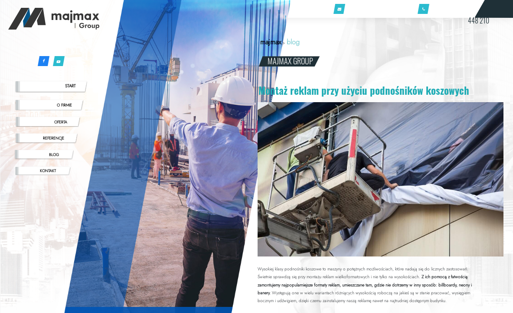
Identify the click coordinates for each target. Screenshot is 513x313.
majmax (270, 42)
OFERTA (60, 122)
